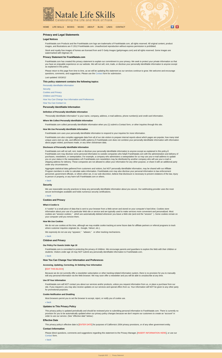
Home (46, 27)
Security (46, 89)
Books (70, 27)
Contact (120, 27)
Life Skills (58, 27)
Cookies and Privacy (52, 92)
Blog (100, 27)
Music (81, 27)
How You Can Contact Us (54, 103)
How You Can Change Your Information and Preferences (68, 99)
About (90, 27)
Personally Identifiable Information (58, 85)
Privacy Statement (118, 355)
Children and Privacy (52, 96)
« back (48, 180)
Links (109, 27)
